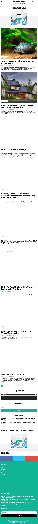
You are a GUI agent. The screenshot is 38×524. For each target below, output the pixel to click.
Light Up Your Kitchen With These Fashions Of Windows (17, 288)
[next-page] (6, 386)
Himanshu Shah (3, 65)
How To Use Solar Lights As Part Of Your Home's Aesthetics (17, 106)
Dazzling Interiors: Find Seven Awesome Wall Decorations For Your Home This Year (18, 196)
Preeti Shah (3, 151)
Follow (35, 396)
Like (35, 394)
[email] (19, 407)
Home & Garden (4, 56)
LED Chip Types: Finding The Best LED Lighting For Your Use (19, 242)
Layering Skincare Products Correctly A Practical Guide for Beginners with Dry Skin (18, 422)
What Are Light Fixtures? (13, 374)
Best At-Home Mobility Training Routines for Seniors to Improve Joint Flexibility (17, 427)
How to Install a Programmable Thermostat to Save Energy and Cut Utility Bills (17, 430)
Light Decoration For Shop (13, 149)
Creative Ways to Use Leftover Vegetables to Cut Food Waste (13, 425)
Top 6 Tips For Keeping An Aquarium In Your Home (18, 62)
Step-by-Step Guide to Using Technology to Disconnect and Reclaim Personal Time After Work (18, 419)
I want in (19, 410)
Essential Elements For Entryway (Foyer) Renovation (17, 332)
